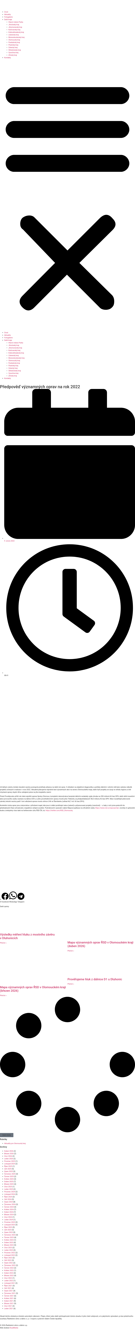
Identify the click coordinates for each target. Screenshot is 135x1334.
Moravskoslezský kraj (16, 37)
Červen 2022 (9, 1268)
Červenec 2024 (9, 1204)
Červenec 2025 (9, 1174)
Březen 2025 (9, 1184)
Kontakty (7, 58)
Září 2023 (7, 1230)
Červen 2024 (9, 1207)
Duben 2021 (8, 1301)
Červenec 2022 (9, 1265)
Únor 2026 (8, 1156)
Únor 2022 (8, 1278)
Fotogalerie (8, 17)
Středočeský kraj (14, 50)
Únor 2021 (8, 1306)
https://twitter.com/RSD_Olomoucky (59, 810)
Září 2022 (7, 1260)
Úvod (6, 12)
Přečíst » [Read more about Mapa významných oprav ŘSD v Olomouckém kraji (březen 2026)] (3, 995)
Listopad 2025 (9, 1164)
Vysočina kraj (13, 53)
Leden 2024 (8, 1220)
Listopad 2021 (9, 1283)
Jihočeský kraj (13, 25)
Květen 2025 (9, 1179)
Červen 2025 (9, 1176)
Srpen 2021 (8, 1291)
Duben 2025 (8, 1182)
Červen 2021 (9, 1296)
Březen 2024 (9, 1215)
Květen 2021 (9, 1298)
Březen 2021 (9, 1303)
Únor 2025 (8, 1187)
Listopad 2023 (9, 1225)
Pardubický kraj (14, 42)
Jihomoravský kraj (15, 27)
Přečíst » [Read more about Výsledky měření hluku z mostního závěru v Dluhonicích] (3, 943)
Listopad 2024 (9, 1194)
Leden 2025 (8, 1189)
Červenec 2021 (9, 1293)
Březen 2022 (9, 1276)
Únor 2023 (8, 1248)
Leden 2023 (8, 1250)
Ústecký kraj (13, 47)
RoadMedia (14, 1328)
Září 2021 (7, 1288)
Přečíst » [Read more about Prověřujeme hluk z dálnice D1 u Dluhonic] (71, 984)
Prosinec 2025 (9, 1161)
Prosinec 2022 (9, 1253)
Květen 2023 (9, 1240)
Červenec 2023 (9, 1235)
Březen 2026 (9, 1154)
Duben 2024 (8, 1212)
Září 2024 (7, 1199)
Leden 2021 (8, 1309)
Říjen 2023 (8, 1227)
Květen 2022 (9, 1270)
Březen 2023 (9, 1245)
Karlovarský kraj (14, 30)
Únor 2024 (8, 1217)
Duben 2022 (8, 1273)
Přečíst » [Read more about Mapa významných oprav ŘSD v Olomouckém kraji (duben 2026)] (71, 951)
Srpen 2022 (8, 1263)
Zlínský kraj (12, 55)
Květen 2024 (9, 1209)
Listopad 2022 (9, 1255)
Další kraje (8, 20)
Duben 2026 (8, 1151)
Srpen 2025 (8, 1171)
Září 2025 (7, 1169)
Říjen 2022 (8, 1258)
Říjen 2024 (8, 1197)
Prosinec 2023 (9, 1222)
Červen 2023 (9, 1237)
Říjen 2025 (8, 1166)
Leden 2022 (8, 1281)
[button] (67, 195)
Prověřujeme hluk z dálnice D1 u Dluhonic (95, 979)
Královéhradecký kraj (16, 32)
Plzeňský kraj (13, 45)
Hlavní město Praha (15, 22)
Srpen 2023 (8, 1232)
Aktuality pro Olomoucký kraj (15, 1143)
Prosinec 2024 (9, 1192)
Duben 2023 (8, 1242)
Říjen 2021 (8, 1286)
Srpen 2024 (8, 1202)
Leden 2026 (8, 1159)
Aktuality (7, 14)
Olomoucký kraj (14, 40)
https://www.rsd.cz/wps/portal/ (107, 808)
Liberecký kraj (13, 35)
